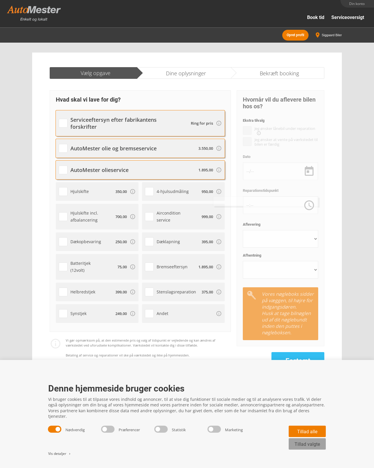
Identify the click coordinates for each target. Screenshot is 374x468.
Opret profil (295, 35)
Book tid (315, 17)
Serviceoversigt (347, 17)
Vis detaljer (59, 453)
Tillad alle (307, 431)
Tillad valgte (307, 444)
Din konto (357, 3)
